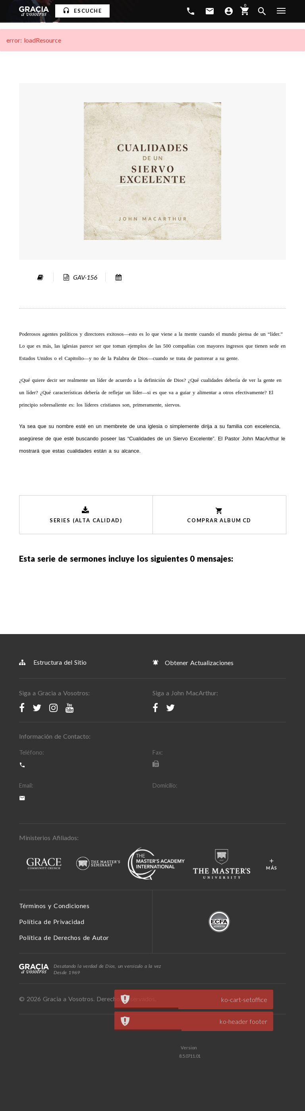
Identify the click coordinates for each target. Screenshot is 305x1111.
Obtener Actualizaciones (193, 662)
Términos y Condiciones (54, 905)
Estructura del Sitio (53, 662)
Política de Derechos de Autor (64, 937)
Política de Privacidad (51, 921)
